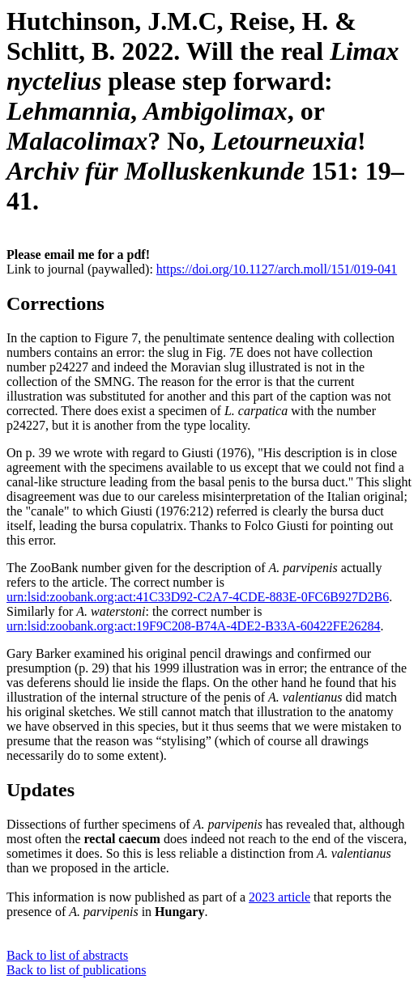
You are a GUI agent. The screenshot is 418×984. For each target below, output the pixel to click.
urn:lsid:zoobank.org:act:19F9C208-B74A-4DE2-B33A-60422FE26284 (193, 626)
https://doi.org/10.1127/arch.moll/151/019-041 (276, 269)
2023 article (279, 897)
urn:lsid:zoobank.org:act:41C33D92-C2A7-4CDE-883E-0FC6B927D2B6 (197, 597)
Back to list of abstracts (67, 955)
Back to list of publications (76, 970)
